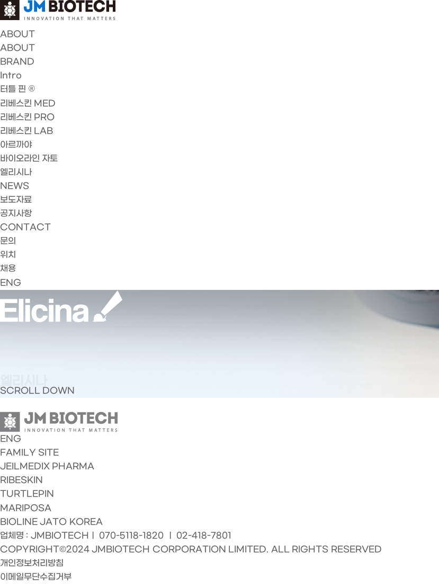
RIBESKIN (21, 480)
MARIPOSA (25, 508)
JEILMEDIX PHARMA (47, 466)
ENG (10, 283)
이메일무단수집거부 (35, 577)
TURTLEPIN (27, 494)
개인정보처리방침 (32, 563)
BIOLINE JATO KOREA (51, 522)
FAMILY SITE (29, 453)
